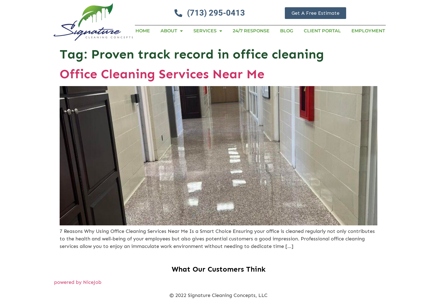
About (172, 31)
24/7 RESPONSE (251, 30)
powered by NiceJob (77, 282)
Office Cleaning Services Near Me (162, 74)
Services (207, 31)
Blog (286, 30)
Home (142, 30)
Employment (368, 30)
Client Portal (322, 30)
